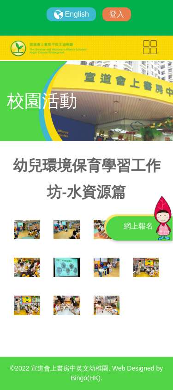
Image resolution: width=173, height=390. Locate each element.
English (77, 14)
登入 (116, 14)
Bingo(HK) (86, 378)
